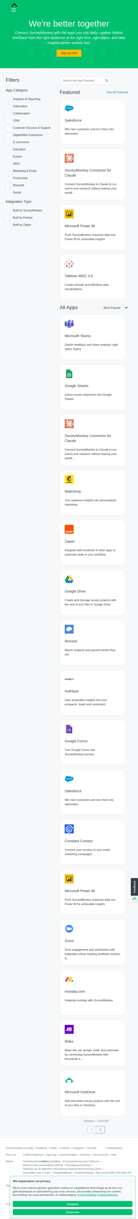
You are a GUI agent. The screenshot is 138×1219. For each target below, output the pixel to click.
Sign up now (69, 53)
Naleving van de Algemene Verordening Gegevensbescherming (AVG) (62, 1168)
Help (113, 1154)
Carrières (85, 1154)
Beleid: (9, 1161)
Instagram (78, 1148)
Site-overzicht (100, 1154)
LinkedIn (65, 1148)
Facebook (41, 1148)
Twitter (53, 1148)
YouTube (91, 1148)
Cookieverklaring (107, 1197)
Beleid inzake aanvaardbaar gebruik (43, 1165)
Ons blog (28, 1148)
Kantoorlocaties (68, 1154)
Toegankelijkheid (62, 1172)
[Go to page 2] (100, 1129)
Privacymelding (86, 1197)
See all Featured (117, 92)
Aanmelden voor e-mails (36, 1172)
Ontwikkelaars (115, 1148)
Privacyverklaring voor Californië (81, 1161)
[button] (134, 890)
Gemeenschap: (14, 1148)
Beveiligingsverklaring (78, 1165)
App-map (51, 1154)
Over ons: (11, 1154)
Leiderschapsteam (33, 1154)
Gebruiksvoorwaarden (35, 1161)
